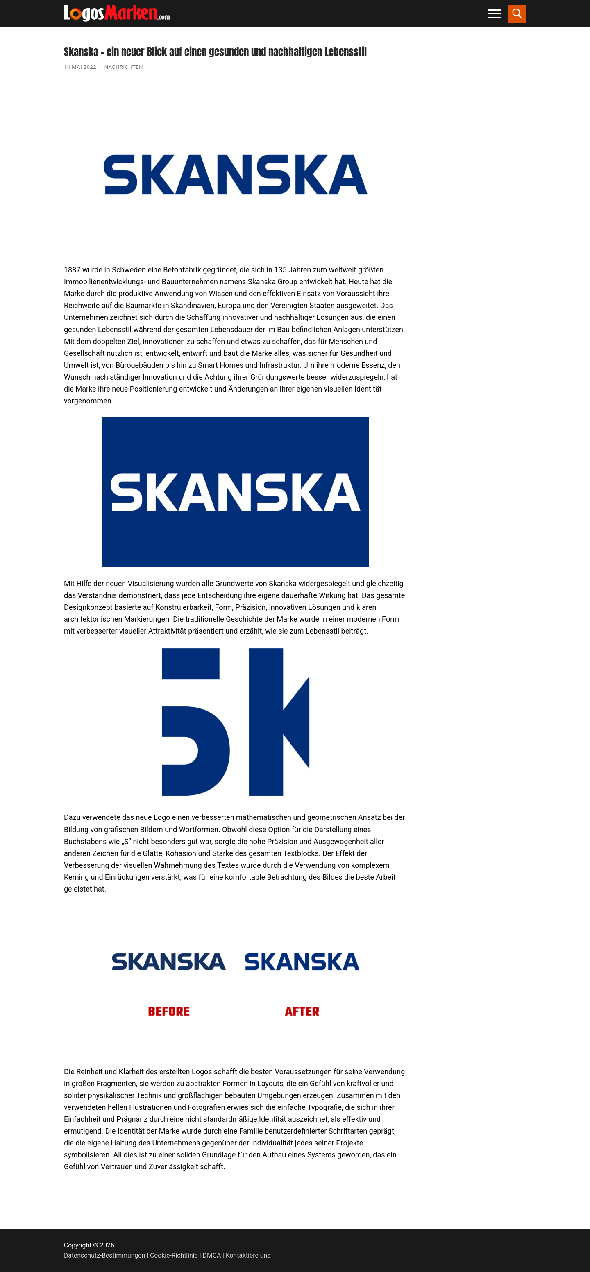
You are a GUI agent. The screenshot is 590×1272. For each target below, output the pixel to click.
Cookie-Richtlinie (174, 1255)
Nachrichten (123, 67)
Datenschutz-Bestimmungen (104, 1255)
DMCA (212, 1255)
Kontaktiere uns (248, 1255)
